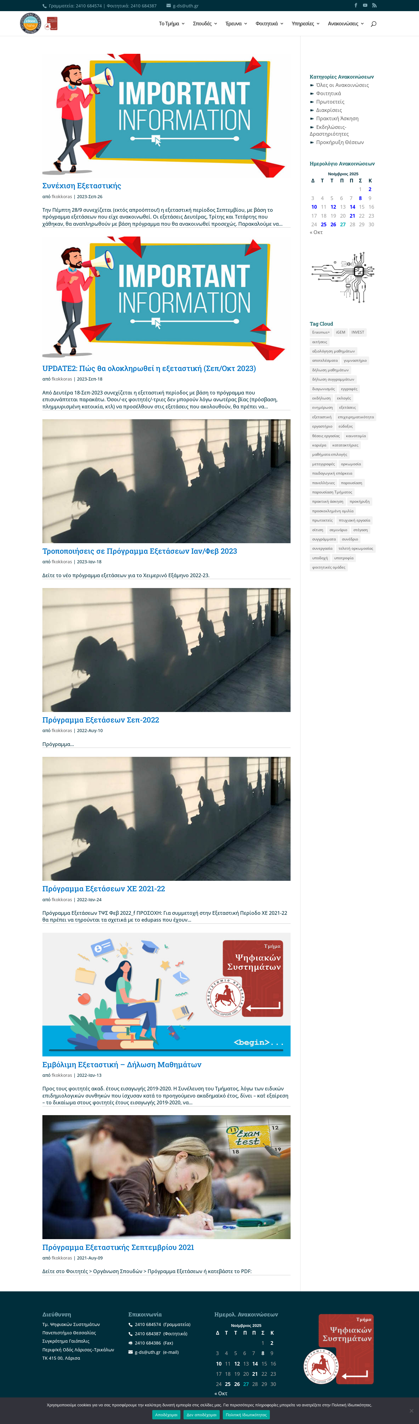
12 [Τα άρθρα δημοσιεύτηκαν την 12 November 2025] (333, 206)
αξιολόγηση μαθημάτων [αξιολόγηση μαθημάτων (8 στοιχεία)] (333, 351)
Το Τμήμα (169, 24)
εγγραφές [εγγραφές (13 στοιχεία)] (349, 388)
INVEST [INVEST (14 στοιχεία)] (358, 332)
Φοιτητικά (267, 24)
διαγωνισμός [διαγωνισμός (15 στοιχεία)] (323, 388)
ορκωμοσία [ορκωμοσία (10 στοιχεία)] (351, 464)
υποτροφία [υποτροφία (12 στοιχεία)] (343, 558)
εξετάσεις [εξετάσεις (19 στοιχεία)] (347, 407)
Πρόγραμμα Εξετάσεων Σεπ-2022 (100, 720)
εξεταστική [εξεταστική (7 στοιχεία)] (322, 417)
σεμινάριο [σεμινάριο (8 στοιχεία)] (338, 529)
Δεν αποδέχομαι (201, 1415)
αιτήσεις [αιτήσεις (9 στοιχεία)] (319, 341)
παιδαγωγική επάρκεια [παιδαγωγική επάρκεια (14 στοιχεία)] (332, 473)
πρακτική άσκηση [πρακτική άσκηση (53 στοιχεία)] (327, 501)
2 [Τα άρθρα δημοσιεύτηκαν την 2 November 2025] (370, 189)
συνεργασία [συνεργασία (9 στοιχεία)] (322, 548)
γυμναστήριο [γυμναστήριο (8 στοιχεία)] (355, 360)
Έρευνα (233, 24)
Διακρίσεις (329, 110)
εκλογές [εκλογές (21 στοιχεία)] (344, 398)
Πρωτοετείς (330, 101)
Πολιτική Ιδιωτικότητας (246, 1415)
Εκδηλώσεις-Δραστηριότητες (329, 130)
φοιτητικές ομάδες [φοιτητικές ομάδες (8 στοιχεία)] (328, 567)
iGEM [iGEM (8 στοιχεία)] (340, 332)
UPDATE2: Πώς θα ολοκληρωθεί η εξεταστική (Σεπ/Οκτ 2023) (149, 368)
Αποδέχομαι (166, 1415)
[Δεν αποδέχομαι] (411, 1411)
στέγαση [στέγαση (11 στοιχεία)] (360, 529)
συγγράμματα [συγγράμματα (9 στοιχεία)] (324, 539)
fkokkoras (62, 196)
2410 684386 (148, 1343)
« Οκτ (316, 232)
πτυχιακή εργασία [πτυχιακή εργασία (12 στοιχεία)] (354, 520)
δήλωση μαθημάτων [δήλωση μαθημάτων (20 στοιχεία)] (330, 370)
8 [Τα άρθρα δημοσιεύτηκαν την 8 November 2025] (360, 198)
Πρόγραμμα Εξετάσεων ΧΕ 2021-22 (103, 888)
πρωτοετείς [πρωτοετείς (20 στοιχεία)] (322, 520)
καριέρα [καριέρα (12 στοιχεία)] (319, 445)
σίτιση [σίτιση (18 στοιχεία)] (317, 529)
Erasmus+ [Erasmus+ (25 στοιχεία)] (321, 332)
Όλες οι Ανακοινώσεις (342, 85)
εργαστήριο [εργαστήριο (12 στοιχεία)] (322, 426)
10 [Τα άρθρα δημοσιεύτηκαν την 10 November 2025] (314, 206)
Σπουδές (202, 24)
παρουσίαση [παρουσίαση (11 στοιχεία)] (351, 482)
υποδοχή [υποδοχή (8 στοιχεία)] (320, 558)
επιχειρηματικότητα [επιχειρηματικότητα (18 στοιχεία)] (356, 417)
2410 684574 (89, 6)
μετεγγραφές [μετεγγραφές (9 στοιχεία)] (323, 464)
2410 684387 (144, 6)
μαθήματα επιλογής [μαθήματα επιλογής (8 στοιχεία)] (329, 454)
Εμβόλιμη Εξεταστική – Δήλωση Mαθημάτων (121, 1064)
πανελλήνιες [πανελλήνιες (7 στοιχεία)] (323, 482)
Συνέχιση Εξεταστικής (81, 185)
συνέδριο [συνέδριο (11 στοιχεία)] (350, 539)
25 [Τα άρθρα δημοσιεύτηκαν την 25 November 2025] (323, 224)
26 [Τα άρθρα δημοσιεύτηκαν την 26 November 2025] (333, 224)
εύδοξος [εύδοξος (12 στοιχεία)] (346, 426)
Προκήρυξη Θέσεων (340, 142)
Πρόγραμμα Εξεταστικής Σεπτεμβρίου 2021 (118, 1247)
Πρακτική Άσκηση (337, 118)
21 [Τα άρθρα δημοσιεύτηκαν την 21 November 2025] (352, 215)
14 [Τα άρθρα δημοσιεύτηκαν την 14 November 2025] (352, 206)
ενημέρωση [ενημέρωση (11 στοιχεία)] (322, 407)
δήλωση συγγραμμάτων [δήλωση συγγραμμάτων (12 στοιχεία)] (333, 379)
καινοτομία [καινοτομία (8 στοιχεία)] (356, 435)
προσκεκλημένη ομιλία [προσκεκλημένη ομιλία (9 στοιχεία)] (332, 511)
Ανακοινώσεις (343, 24)
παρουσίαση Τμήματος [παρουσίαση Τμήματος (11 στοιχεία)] (332, 492)
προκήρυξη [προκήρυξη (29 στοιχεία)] (360, 501)
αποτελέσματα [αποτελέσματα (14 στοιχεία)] (325, 360)
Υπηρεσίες (303, 24)
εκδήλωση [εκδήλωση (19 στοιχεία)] (321, 398)
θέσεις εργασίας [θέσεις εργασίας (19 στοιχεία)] (326, 435)
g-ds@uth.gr (148, 1352)
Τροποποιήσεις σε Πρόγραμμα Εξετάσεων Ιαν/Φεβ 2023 (139, 551)
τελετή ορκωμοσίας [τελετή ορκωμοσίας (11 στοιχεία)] (356, 548)
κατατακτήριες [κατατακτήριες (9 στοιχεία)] (345, 445)
